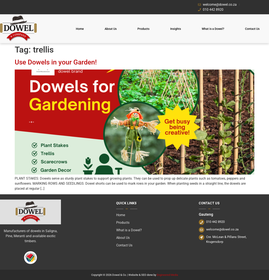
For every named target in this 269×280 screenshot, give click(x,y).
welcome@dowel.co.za (222, 229)
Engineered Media (167, 274)
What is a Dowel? (213, 28)
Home (80, 28)
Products (143, 28)
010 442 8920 (215, 222)
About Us (111, 28)
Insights (175, 28)
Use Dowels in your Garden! (56, 62)
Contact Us (252, 28)
